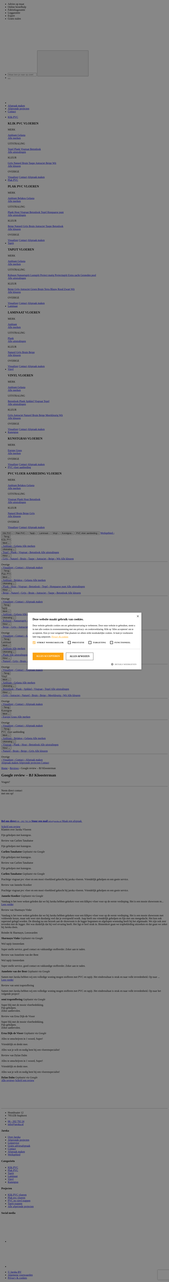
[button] (85, 664)
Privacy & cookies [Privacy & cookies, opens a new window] (59, 637)
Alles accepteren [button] (48, 656)
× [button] (138, 616)
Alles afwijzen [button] (80, 656)
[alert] (84, 641)
